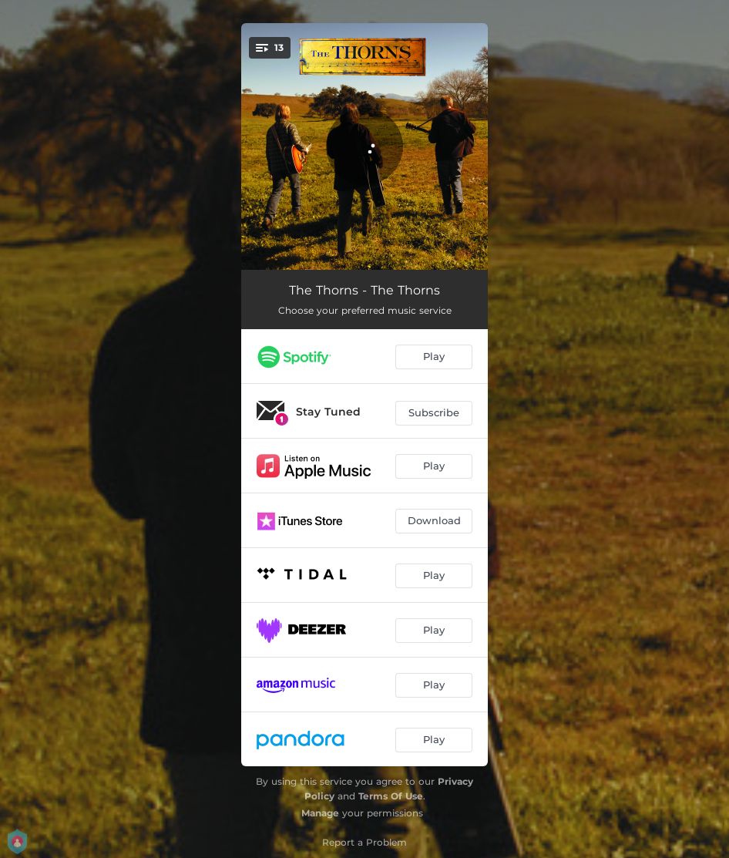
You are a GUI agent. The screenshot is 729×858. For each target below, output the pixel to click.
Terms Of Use (390, 796)
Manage (320, 813)
